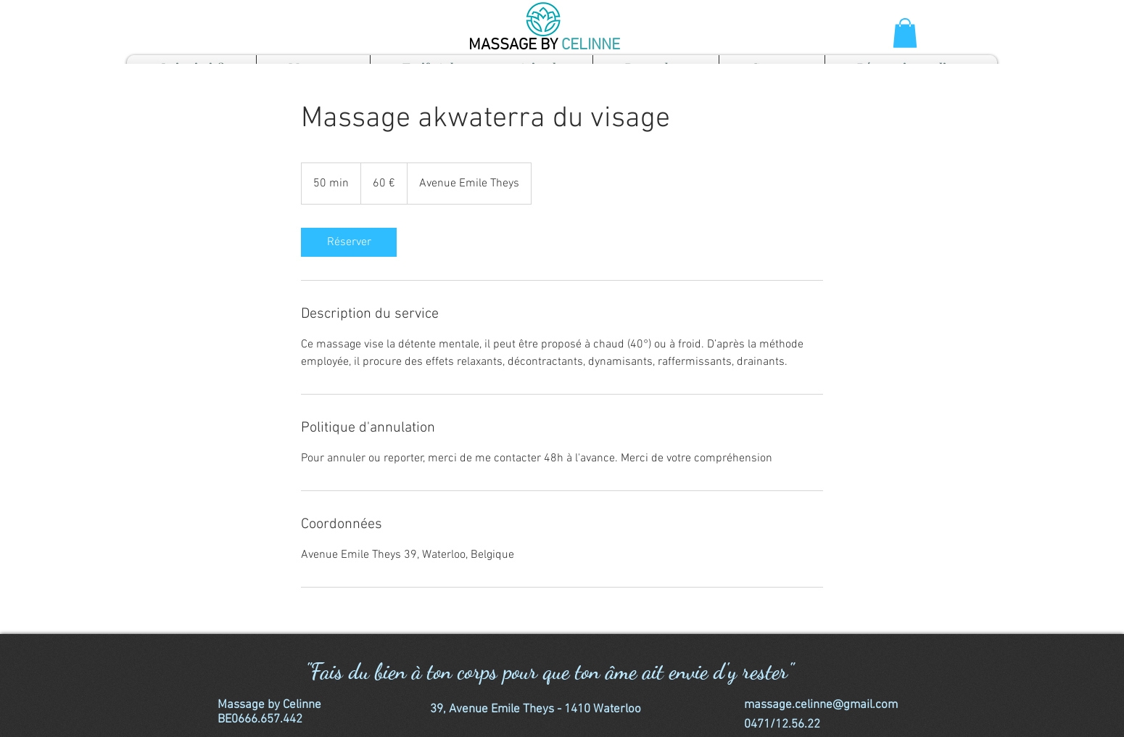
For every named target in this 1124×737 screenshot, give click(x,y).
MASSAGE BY (514, 45)
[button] (905, 33)
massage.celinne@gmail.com (821, 705)
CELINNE (590, 45)
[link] (349, 242)
